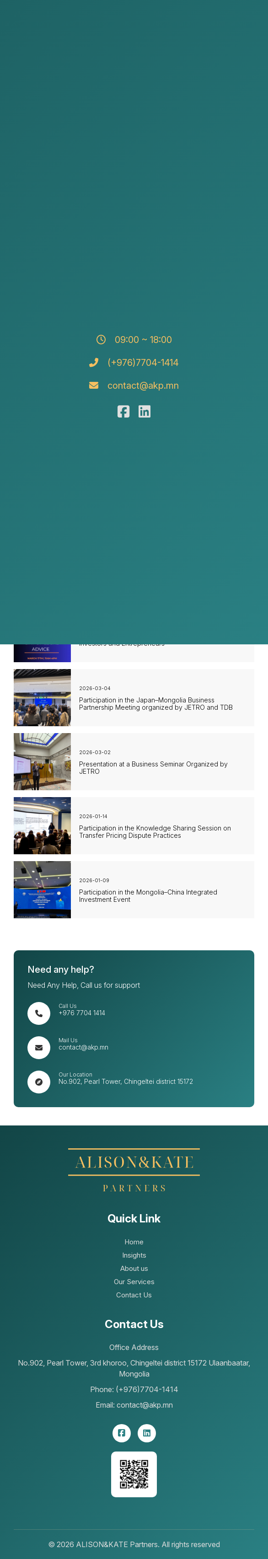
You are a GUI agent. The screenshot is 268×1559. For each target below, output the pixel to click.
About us (134, 1268)
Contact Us (134, 1295)
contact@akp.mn (83, 1047)
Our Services (134, 1281)
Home (134, 1242)
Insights (134, 1255)
